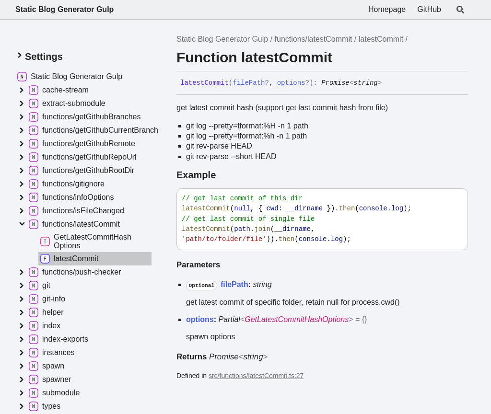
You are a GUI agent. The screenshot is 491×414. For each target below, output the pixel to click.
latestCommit (381, 39)
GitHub (429, 9)
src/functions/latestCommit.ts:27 (256, 376)
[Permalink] (389, 83)
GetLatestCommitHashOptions (297, 319)
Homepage (387, 9)
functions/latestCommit (313, 39)
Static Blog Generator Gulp (64, 9)
